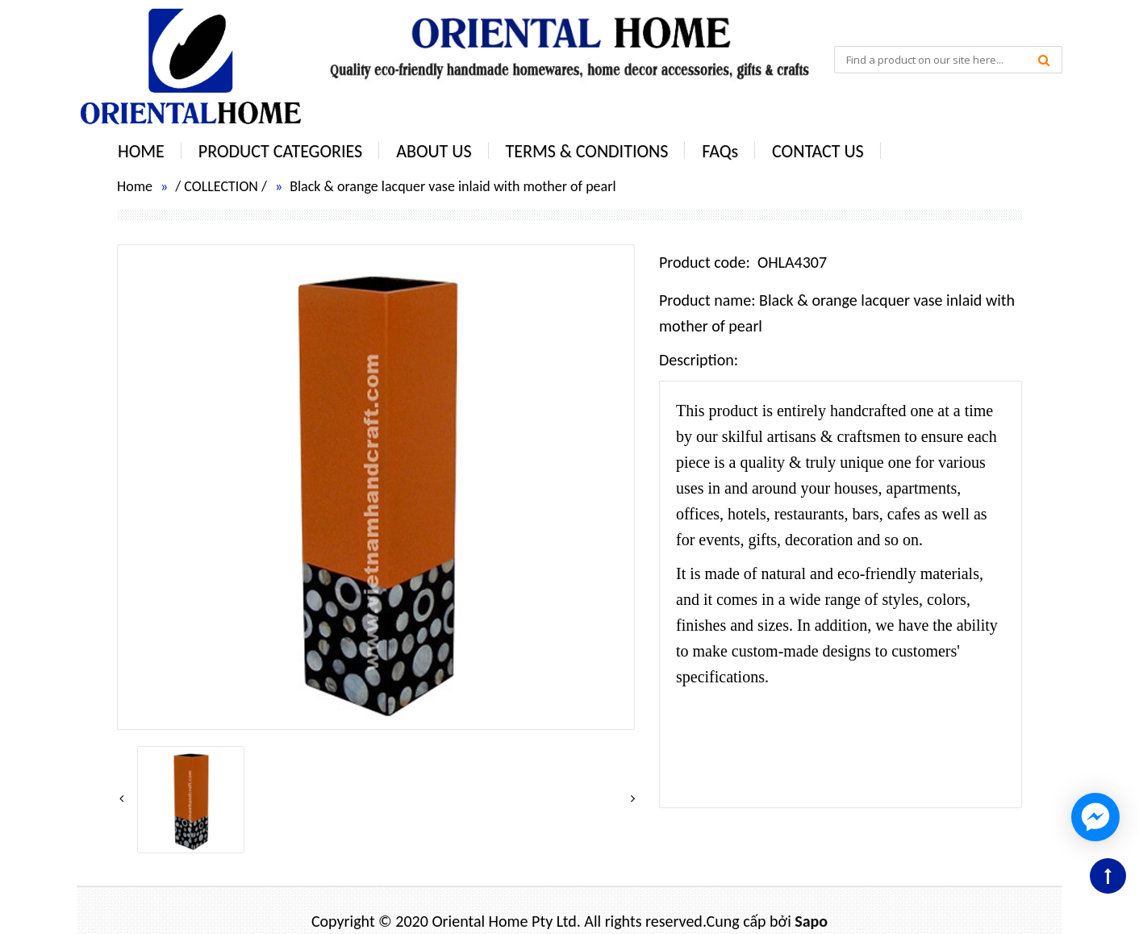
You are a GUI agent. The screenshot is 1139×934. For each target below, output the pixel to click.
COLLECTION (221, 186)
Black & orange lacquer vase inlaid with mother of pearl (452, 186)
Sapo (811, 921)
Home (134, 186)
